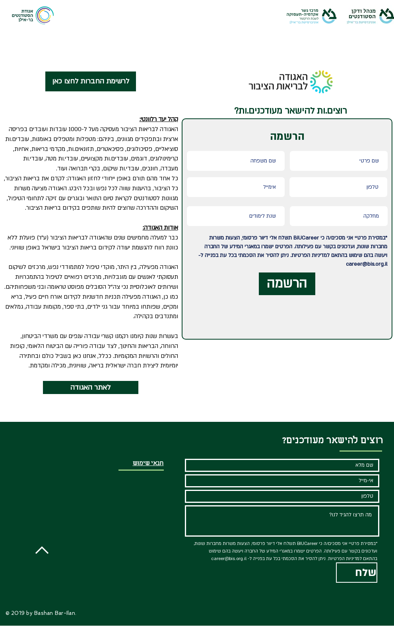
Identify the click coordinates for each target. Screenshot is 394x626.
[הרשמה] (287, 283)
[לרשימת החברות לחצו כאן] (90, 81)
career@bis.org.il (366, 264)
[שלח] (356, 572)
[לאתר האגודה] (90, 387)
